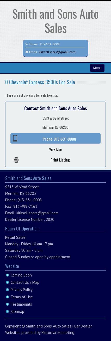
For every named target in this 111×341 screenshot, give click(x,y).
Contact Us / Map (25, 282)
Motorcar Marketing (57, 332)
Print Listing (60, 160)
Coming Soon (21, 275)
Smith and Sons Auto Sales (55, 20)
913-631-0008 (49, 44)
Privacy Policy (22, 289)
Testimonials (21, 304)
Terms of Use (22, 296)
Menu (97, 68)
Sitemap (17, 311)
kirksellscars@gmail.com (57, 52)
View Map (55, 149)
